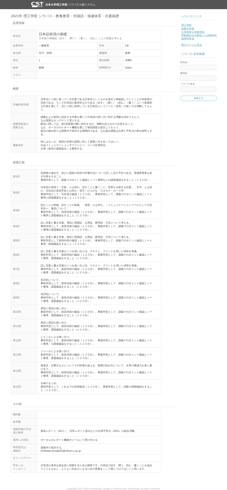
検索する (199, 98)
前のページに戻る (191, 44)
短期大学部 (187, 28)
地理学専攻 (187, 38)
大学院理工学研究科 (192, 32)
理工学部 (186, 25)
